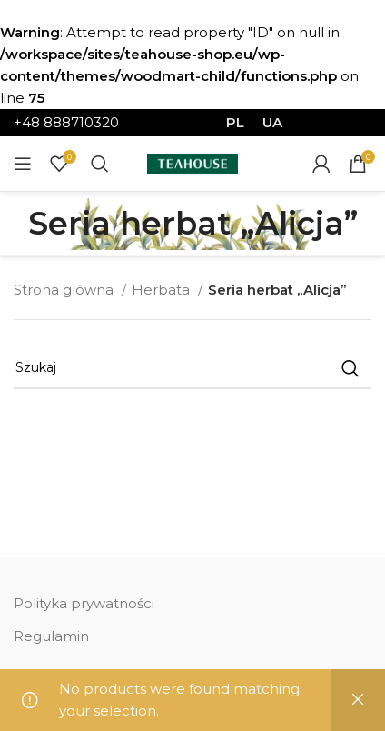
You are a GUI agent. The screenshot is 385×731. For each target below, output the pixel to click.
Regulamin (51, 636)
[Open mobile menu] (23, 163)
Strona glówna (65, 289)
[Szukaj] (100, 163)
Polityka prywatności (84, 603)
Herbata (162, 289)
